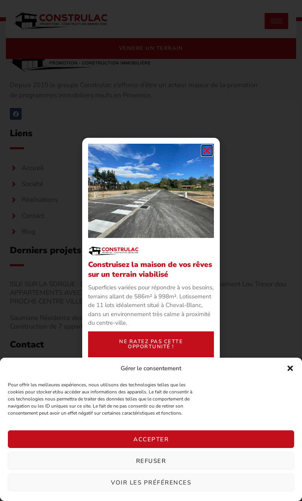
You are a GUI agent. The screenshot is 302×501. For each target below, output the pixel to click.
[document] (151, 250)
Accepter (151, 439)
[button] (290, 368)
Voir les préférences (151, 482)
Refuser (151, 461)
